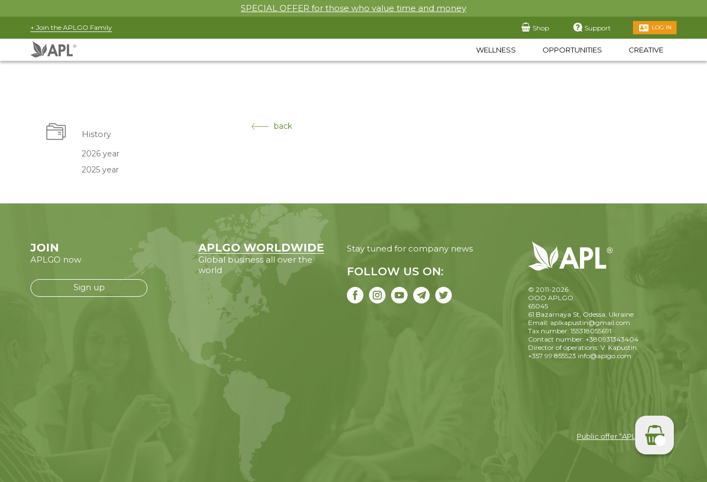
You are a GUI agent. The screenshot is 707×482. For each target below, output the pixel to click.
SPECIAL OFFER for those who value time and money (353, 8)
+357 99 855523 (552, 356)
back (271, 126)
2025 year (100, 170)
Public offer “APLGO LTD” (621, 436)
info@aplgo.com (604, 356)
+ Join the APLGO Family (71, 27)
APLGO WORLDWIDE (261, 247)
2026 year (100, 154)
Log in (662, 27)
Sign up (89, 287)
